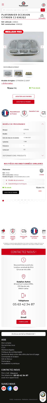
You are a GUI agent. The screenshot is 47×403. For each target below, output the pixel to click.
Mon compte (6, 343)
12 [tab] (41, 201)
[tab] (23, 124)
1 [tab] (3, 201)
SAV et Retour (6, 359)
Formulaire (23, 322)
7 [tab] (24, 201)
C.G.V (3, 347)
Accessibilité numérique (10, 363)
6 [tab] (20, 201)
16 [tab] (27, 203)
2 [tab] (6, 201)
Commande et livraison (10, 357)
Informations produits (14, 155)
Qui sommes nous (8, 345)
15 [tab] (24, 203)
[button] (4, 47)
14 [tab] (20, 203)
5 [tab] (17, 201)
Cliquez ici (14, 373)
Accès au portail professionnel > (23, 334)
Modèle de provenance (14, 124)
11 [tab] (37, 201)
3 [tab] (10, 201)
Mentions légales (7, 350)
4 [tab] (13, 201)
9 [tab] (30, 201)
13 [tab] (44, 201)
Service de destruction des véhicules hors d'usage (20, 354)
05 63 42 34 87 (23, 304)
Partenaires (5, 361)
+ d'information (7, 83)
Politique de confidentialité (11, 352)
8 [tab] (27, 201)
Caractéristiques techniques (17, 184)
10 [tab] (34, 201)
